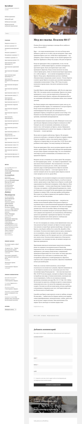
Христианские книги (10, 95)
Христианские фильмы (11, 154)
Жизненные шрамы (10, 262)
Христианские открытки (11, 104)
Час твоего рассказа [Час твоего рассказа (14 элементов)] (9, 231)
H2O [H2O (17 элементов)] (10, 167)
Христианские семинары (11, 138)
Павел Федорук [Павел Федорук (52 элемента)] (10, 214)
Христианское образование (12, 156)
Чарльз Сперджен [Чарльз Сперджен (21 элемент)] (9, 230)
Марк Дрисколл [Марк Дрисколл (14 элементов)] (8, 210)
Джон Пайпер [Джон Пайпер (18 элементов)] (8, 200)
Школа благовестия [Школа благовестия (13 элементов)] (9, 234)
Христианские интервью (11, 84)
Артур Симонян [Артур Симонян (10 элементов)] (8, 177)
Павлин (44, 315)
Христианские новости (11, 102)
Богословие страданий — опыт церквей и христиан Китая (11, 257)
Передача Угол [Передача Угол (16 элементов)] (8, 217)
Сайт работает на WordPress (41, 421)
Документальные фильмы (12, 48)
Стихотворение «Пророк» (11, 266)
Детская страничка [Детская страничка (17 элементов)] (9, 197)
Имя (35, 358)
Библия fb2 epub (9, 19)
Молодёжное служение (11, 55)
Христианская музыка (10, 60)
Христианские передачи (11, 108)
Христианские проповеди (11, 123)
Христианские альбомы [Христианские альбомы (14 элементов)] (10, 228)
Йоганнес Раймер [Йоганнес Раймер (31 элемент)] (9, 207)
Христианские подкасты (11, 112)
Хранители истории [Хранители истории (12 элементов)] (14, 227)
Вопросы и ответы (9, 43)
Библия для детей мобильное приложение (11, 25)
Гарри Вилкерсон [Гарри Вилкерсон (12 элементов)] (8, 189)
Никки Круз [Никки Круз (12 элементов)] (7, 212)
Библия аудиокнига (10, 16)
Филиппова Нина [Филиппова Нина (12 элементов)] (14, 225)
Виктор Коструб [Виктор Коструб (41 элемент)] (10, 182)
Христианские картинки (11, 88)
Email (36, 364)
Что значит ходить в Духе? (12, 244)
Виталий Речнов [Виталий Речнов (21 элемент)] (9, 186)
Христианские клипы (10, 93)
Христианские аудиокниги (12, 67)
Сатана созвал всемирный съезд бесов (11, 293)
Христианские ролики (11, 131)
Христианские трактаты (11, 150)
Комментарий (38, 336)
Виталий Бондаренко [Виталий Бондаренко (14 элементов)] (9, 185)
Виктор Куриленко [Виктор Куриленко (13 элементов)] (8, 183)
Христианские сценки (10, 147)
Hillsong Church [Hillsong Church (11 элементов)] (14, 167)
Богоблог (9, 6)
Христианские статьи (10, 142)
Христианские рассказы (11, 127)
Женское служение (10, 52)
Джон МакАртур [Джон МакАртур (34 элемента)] (9, 198)
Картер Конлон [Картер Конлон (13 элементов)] (8, 209)
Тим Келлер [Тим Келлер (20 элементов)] (8, 225)
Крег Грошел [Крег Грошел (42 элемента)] (15, 209)
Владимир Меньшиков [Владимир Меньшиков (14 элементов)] (10, 188)
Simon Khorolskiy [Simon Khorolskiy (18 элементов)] (8, 169)
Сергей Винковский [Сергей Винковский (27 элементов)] (10, 220)
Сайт (35, 371)
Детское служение (9, 46)
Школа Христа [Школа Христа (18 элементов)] (8, 233)
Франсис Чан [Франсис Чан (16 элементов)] (7, 227)
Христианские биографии (11, 71)
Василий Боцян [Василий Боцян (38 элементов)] (14, 180)
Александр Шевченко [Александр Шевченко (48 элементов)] (12, 171)
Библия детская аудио (10, 22)
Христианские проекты (11, 121)
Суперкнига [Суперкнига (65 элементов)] (9, 224)
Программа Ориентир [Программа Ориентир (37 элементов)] (11, 219)
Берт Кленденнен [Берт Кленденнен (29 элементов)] (9, 178)
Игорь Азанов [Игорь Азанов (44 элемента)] (9, 205)
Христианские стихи (10, 145)
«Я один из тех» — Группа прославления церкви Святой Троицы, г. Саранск (12, 250)
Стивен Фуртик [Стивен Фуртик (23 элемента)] (8, 222)
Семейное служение (10, 57)
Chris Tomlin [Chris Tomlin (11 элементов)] (7, 167)
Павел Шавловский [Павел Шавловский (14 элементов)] (9, 215)
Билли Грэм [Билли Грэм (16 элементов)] (7, 180)
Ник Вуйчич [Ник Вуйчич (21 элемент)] (15, 210)
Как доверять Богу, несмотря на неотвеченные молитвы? (12, 298)
